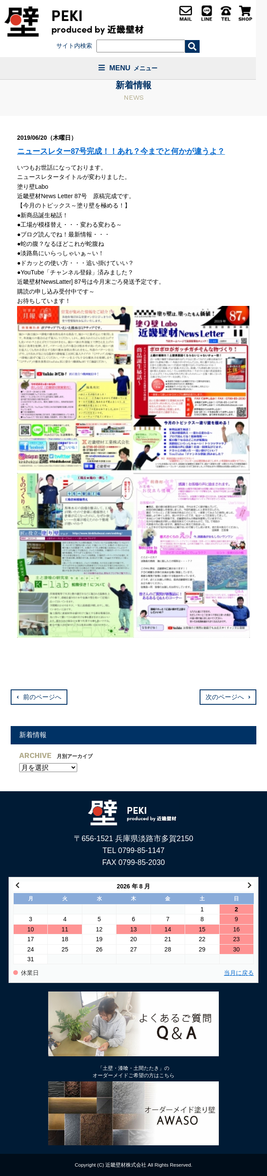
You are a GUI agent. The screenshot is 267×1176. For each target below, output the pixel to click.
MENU (128, 68)
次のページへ (225, 697)
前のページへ (42, 697)
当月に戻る (239, 973)
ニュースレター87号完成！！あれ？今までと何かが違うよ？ (121, 151)
